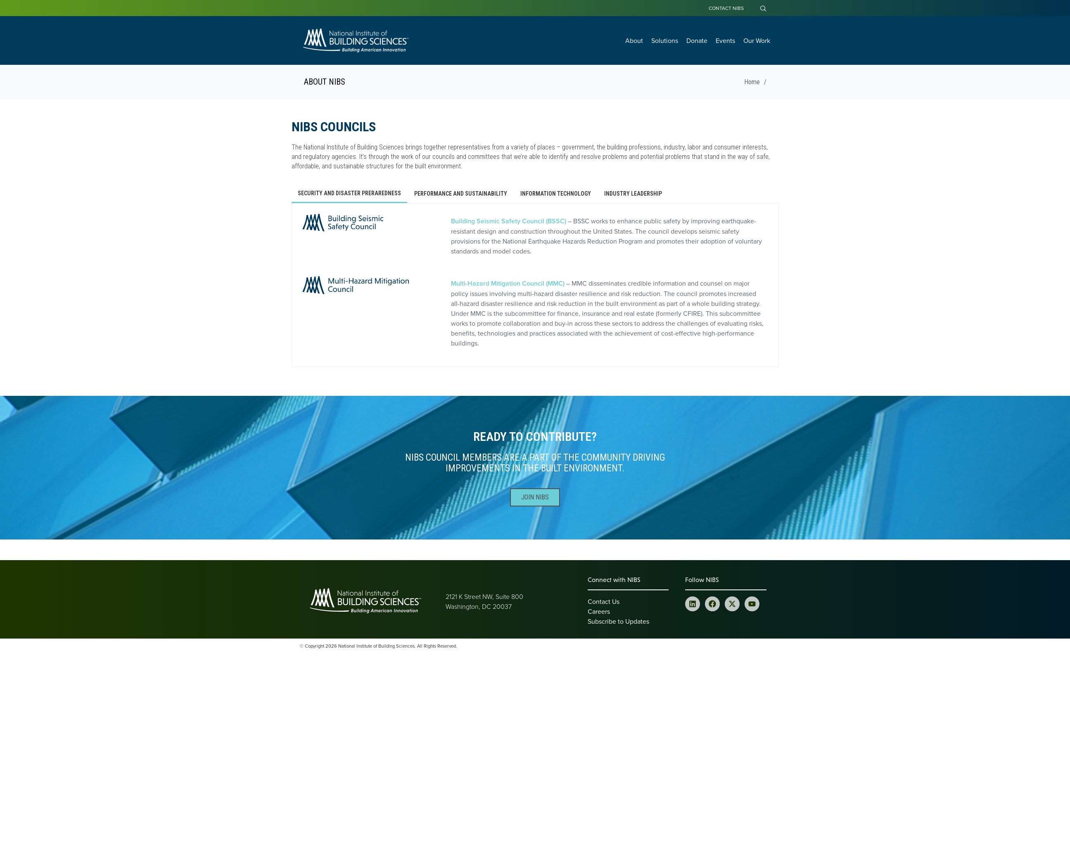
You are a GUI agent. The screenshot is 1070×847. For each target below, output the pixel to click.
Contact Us (603, 601)
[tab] (349, 194)
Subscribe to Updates (618, 621)
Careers (599, 611)
